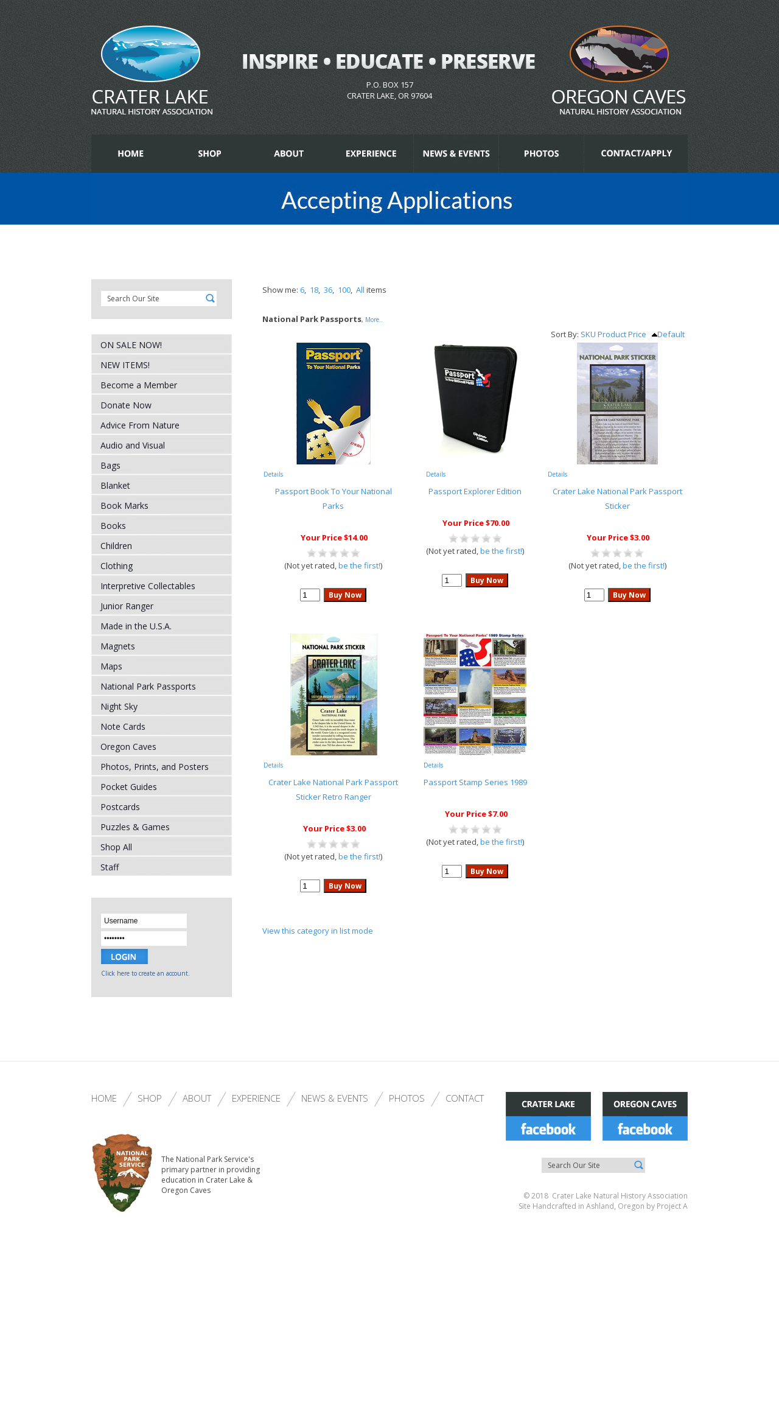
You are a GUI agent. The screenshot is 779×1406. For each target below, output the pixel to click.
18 (314, 289)
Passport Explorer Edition (475, 491)
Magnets (117, 646)
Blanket (115, 485)
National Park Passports (148, 686)
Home (104, 1098)
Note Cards (122, 726)
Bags (110, 465)
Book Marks (124, 505)
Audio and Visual (132, 445)
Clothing (116, 566)
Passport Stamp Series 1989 (475, 782)
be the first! (359, 565)
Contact (464, 1098)
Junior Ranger (126, 606)
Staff (109, 867)
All (360, 289)
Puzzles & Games (135, 827)
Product (612, 334)
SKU (588, 334)
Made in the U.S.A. (136, 626)
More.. (374, 319)
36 (328, 289)
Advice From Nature (140, 425)
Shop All (116, 847)
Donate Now (126, 405)
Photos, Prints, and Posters (154, 766)
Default (668, 334)
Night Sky (119, 706)
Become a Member (138, 385)
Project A (671, 1206)
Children (116, 545)
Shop (150, 1098)
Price (637, 334)
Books (113, 525)
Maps (111, 666)
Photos (407, 1098)
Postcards (120, 807)
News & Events (334, 1098)
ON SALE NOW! (131, 345)
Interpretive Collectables (147, 586)
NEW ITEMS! (125, 365)
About (197, 1098)
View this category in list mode (317, 930)
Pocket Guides (128, 786)
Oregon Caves (128, 746)
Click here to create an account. (145, 973)
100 (344, 289)
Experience (256, 1098)
